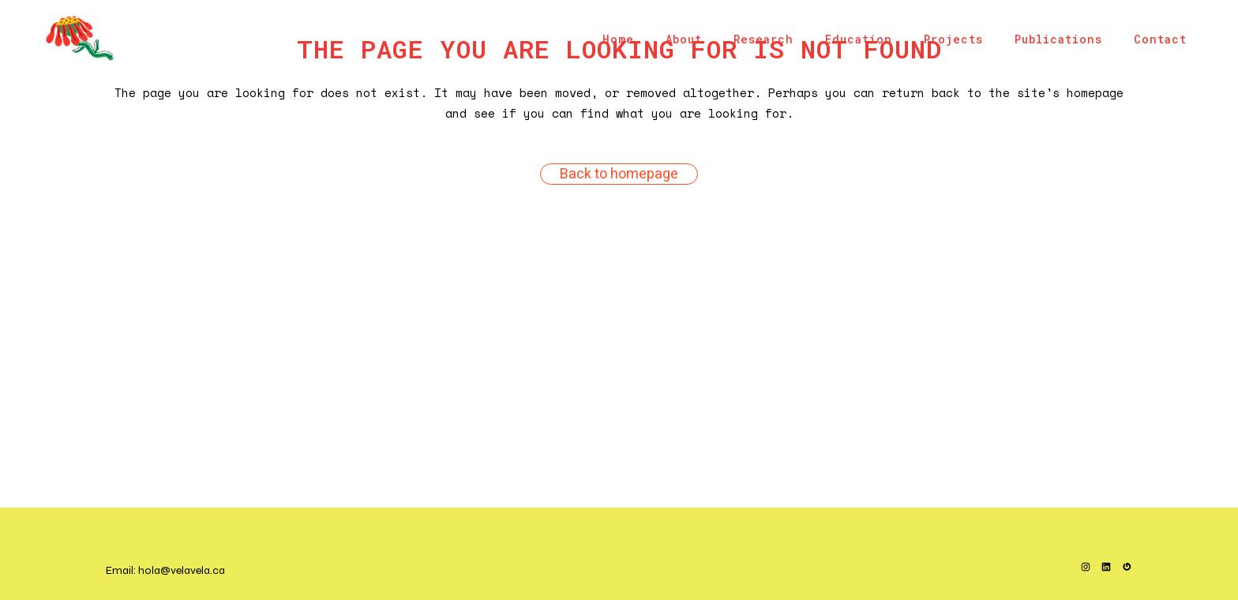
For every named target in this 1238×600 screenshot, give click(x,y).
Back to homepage (619, 174)
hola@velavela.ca (181, 570)
